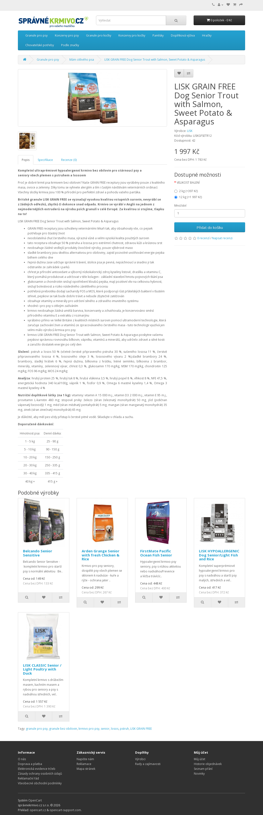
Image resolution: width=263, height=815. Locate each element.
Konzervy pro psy (67, 35)
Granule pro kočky (98, 35)
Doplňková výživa (183, 35)
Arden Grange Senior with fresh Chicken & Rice (100, 554)
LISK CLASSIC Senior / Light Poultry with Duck (42, 669)
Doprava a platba (30, 764)
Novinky (199, 774)
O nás (22, 759)
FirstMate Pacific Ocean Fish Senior (156, 552)
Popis (25, 160)
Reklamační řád (28, 778)
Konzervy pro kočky (131, 35)
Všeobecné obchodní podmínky (40, 783)
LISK (189, 131)
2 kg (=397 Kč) (186, 191)
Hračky (207, 35)
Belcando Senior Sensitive (37, 552)
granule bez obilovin (63, 729)
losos (114, 729)
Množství (180, 205)
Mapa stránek (86, 769)
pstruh (124, 729)
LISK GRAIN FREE (141, 729)
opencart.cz (38, 810)
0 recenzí (203, 238)
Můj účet (199, 759)
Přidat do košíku (210, 227)
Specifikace (45, 160)
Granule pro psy (36, 35)
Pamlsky (158, 35)
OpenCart (35, 800)
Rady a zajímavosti (148, 764)
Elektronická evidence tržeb (36, 769)
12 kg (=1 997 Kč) (188, 197)
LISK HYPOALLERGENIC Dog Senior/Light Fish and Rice (219, 554)
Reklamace (84, 764)
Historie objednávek (208, 764)
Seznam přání (203, 769)
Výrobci (140, 759)
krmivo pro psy (89, 729)
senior (105, 729)
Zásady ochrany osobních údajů (40, 774)
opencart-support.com (65, 810)
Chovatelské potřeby (39, 45)
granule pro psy (37, 729)
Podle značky (70, 45)
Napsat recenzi (222, 238)
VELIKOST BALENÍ (188, 182)
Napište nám (85, 759)
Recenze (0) (69, 160)
